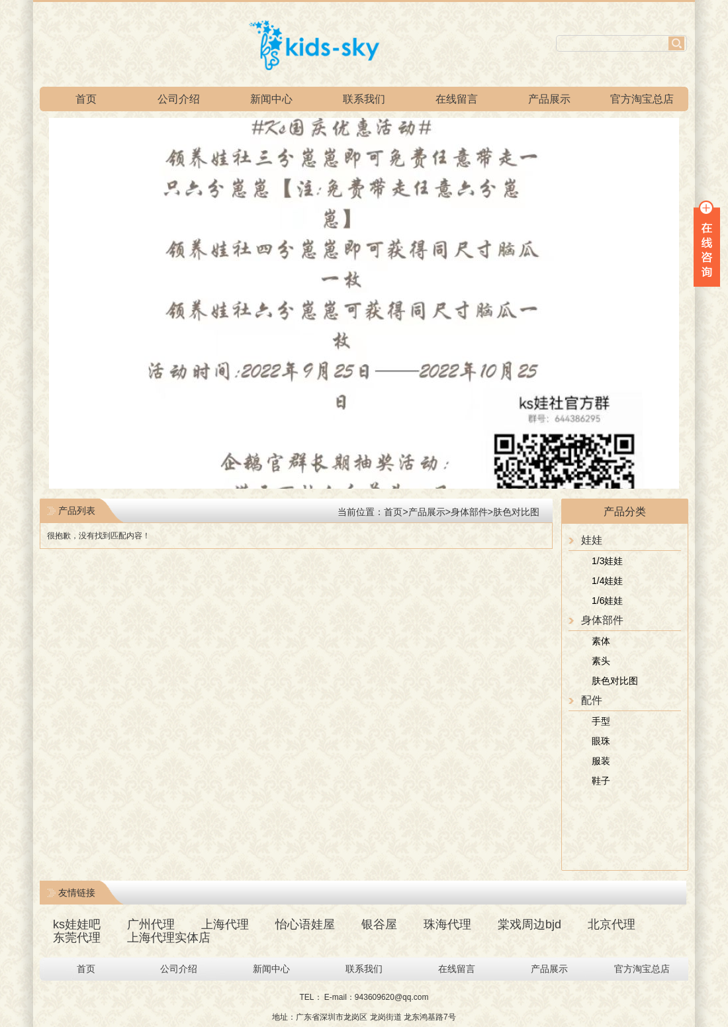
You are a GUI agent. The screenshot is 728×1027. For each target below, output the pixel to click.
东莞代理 (77, 937)
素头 (601, 661)
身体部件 (469, 512)
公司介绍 (179, 99)
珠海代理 (447, 924)
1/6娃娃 (607, 600)
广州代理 (151, 924)
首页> (396, 512)
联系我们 (364, 99)
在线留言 (456, 99)
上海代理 (225, 924)
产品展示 (549, 99)
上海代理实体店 (168, 937)
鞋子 (601, 780)
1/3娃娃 (607, 561)
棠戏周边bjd (529, 924)
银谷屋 (379, 924)
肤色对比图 (615, 680)
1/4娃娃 (607, 580)
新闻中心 (271, 99)
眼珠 (601, 741)
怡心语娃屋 (305, 924)
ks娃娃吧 (77, 924)
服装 (601, 761)
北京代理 (611, 924)
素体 (601, 641)
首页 (86, 99)
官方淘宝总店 (642, 99)
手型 (601, 721)
